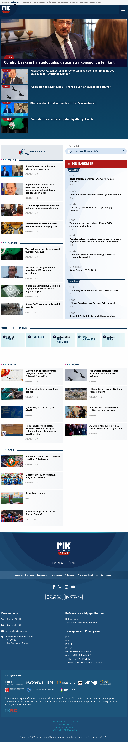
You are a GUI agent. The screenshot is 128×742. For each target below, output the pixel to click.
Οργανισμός (107, 575)
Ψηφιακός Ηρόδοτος (87, 575)
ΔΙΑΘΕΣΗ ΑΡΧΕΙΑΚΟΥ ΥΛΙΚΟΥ (65, 727)
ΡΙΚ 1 (68, 637)
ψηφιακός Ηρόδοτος (68, 2)
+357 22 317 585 (13, 625)
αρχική (5, 2)
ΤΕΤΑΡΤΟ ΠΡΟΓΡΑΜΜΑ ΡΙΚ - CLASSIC (84, 663)
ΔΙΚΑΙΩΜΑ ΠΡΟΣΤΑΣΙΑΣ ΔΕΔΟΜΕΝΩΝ (65, 722)
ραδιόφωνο (39, 2)
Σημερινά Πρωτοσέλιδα (96, 151)
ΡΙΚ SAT (69, 648)
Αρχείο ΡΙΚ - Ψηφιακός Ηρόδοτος (81, 623)
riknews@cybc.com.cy (16, 631)
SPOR (71, 176)
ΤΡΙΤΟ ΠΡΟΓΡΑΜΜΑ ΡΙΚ (77, 659)
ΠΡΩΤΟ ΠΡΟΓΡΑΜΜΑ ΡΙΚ (78, 652)
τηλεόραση (26, 2)
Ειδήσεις (29, 575)
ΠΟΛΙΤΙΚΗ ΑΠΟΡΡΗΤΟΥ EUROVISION (65, 730)
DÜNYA (6, 87)
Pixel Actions (94, 737)
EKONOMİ (7, 119)
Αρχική (19, 575)
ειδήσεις (15, 2)
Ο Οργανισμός (72, 619)
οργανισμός (95, 2)
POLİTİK (9, 58)
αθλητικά (51, 2)
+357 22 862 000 (13, 619)
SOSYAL (11, 364)
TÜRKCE (71, 563)
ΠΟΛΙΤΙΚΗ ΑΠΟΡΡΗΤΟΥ (65, 725)
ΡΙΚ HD (69, 644)
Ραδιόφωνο (57, 575)
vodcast (84, 2)
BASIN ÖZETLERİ (76, 267)
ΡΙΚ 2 (68, 641)
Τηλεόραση (42, 575)
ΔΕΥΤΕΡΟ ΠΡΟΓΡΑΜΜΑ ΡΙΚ (79, 655)
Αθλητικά (69, 575)
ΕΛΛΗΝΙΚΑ (58, 563)
